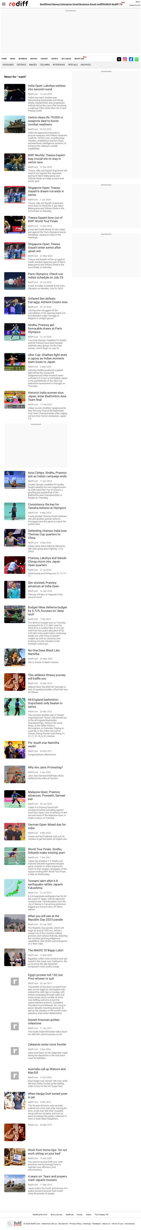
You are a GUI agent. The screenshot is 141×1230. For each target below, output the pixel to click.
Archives (86, 65)
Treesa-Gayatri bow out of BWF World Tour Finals (45, 219)
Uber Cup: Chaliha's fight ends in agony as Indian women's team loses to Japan (47, 358)
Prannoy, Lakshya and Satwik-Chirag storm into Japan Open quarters (47, 561)
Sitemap (87, 1224)
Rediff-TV (117, 4)
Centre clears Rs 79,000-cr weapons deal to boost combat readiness (45, 121)
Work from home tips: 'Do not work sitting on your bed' (47, 1151)
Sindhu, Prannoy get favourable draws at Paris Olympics (45, 328)
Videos (88, 1214)
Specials (73, 65)
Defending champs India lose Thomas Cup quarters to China (47, 534)
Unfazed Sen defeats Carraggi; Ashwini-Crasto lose (47, 300)
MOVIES (33, 59)
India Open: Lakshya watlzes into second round (46, 87)
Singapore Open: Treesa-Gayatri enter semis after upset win (44, 247)
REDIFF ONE (79, 59)
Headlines (8, 65)
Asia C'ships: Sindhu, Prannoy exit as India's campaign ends (47, 474)
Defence (21, 65)
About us (106, 1224)
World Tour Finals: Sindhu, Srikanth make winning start (46, 850)
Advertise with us (49, 1224)
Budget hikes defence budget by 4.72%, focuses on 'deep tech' (47, 611)
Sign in (138, 2)
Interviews (59, 65)
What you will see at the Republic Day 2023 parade (45, 917)
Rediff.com (35, 1224)
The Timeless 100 (101, 1214)
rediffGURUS (104, 4)
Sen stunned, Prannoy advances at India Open (43, 584)
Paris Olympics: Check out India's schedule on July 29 (45, 275)
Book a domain (56, 1214)
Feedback (96, 1224)
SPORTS (54, 59)
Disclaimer (63, 1224)
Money (56, 4)
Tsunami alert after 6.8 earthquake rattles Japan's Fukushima (45, 884)
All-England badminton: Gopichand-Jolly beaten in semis (45, 703)
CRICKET (44, 59)
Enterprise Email (69, 4)
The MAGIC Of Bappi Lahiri (45, 950)
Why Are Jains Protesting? (45, 767)
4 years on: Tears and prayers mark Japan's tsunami (47, 1178)
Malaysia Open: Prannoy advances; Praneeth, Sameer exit (46, 795)
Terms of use (117, 1224)
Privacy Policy (76, 1224)
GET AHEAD (66, 59)
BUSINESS (23, 59)
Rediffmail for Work (40, 1214)
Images (33, 65)
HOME (4, 59)
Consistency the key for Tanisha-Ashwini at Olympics (47, 506)
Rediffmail (46, 4)
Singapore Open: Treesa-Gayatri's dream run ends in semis (46, 191)
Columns (45, 65)
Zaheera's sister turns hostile (47, 1044)
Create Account (134, 5)
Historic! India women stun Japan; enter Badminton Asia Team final (47, 396)
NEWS (12, 59)
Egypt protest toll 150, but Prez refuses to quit (45, 976)
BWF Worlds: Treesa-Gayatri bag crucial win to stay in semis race (46, 158)
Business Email (87, 4)
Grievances (130, 1224)
